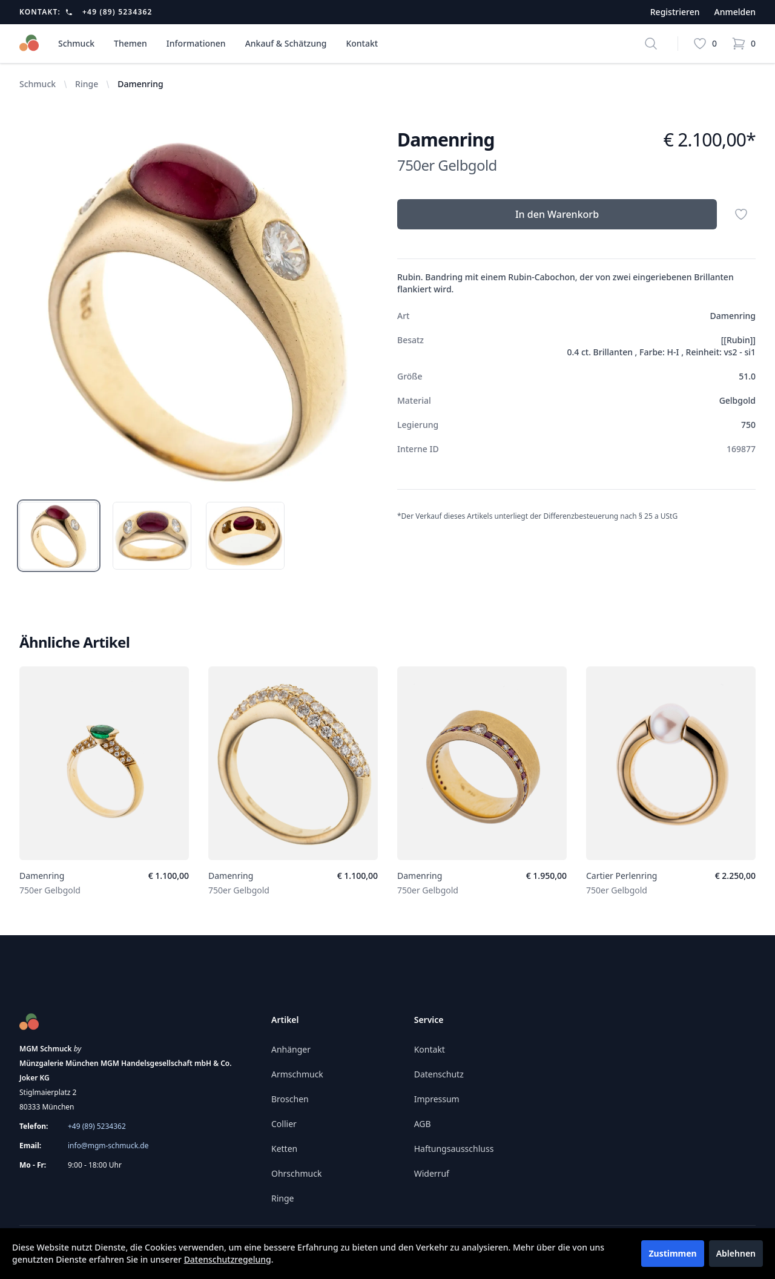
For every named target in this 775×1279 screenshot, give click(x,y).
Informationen (196, 43)
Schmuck (76, 43)
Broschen (290, 1099)
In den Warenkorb (557, 214)
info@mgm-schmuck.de (108, 1145)
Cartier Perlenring (621, 875)
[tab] (58, 536)
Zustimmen (672, 1253)
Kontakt (362, 43)
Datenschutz (439, 1074)
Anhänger (291, 1049)
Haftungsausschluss (454, 1148)
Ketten (284, 1148)
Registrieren (675, 12)
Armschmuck (297, 1074)
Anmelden (735, 12)
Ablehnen (736, 1253)
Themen (130, 43)
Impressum (437, 1099)
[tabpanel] (198, 308)
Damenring (41, 875)
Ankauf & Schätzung (286, 43)
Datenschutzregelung (227, 1259)
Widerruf (431, 1173)
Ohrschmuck (296, 1173)
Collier (284, 1123)
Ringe (86, 84)
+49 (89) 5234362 (117, 12)
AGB (422, 1123)
